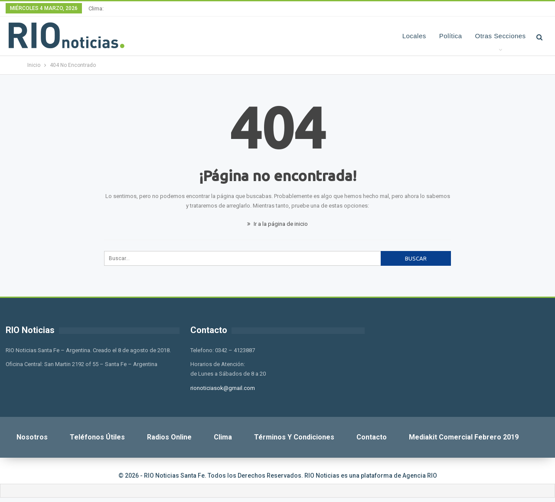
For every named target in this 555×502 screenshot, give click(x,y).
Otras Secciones (500, 36)
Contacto (371, 437)
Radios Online (169, 437)
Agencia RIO (419, 475)
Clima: (96, 8)
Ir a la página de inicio (277, 224)
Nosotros (32, 437)
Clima (223, 437)
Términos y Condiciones (294, 437)
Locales (414, 36)
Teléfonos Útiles (97, 437)
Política (450, 36)
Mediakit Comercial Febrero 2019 (464, 437)
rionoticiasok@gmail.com (222, 388)
